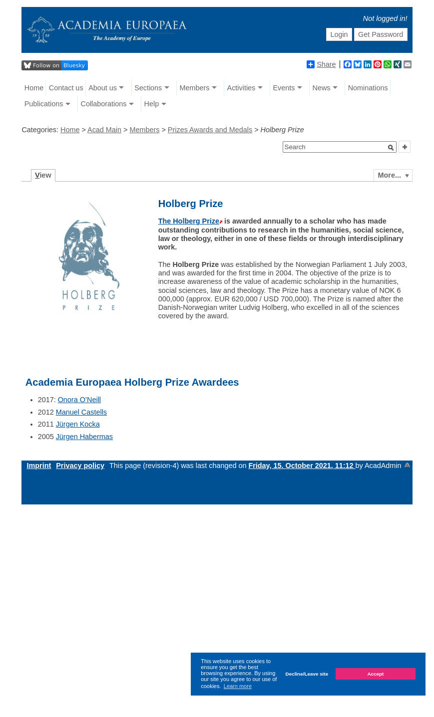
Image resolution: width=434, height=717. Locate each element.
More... (389, 175)
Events (284, 88)
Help (151, 104)
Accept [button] (375, 674)
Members (194, 88)
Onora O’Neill (79, 400)
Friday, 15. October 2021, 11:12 (301, 466)
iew (43, 175)
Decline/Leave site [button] (307, 674)
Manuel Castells (81, 412)
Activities (241, 88)
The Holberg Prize (188, 221)
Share (321, 64)
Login (339, 34)
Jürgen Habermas (84, 437)
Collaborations (103, 104)
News (322, 88)
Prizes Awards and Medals (210, 130)
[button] (391, 148)
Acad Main (104, 130)
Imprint (38, 466)
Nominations (368, 88)
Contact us (66, 88)
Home (33, 88)
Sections (148, 88)
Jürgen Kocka (78, 424)
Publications (43, 104)
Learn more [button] (238, 686)
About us (102, 88)
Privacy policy (80, 466)
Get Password (380, 34)
